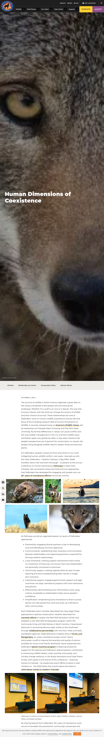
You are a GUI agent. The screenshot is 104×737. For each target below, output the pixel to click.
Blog (76, 3)
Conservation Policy (48, 385)
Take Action (58, 9)
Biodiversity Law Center (27, 385)
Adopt (98, 9)
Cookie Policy (67, 734)
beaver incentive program (44, 647)
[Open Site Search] (101, 3)
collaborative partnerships (41, 631)
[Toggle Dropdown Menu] (23, 9)
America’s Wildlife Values (67, 425)
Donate (86, 9)
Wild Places (31, 9)
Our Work (45, 9)
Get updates (89, 3)
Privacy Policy (53, 734)
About (63, 3)
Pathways (58, 466)
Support (72, 9)
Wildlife (18, 9)
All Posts (10, 385)
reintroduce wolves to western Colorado (40, 669)
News (69, 3)
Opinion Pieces (66, 385)
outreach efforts (28, 618)
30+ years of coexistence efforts (36, 476)
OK (77, 734)
